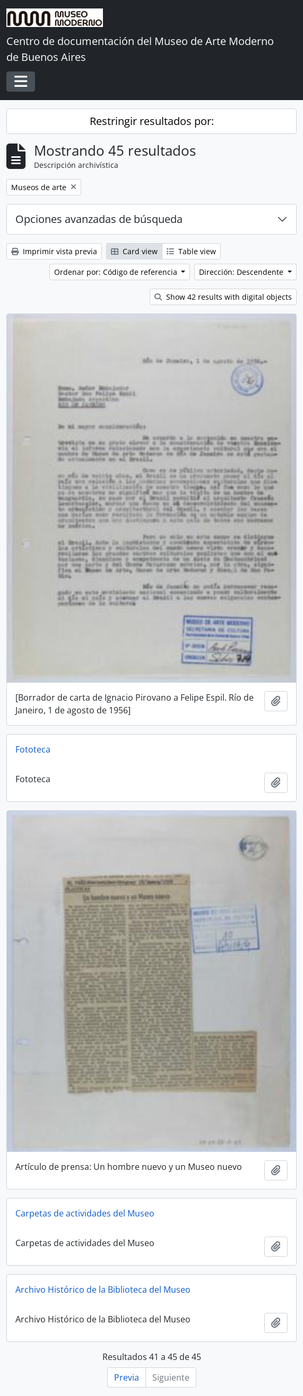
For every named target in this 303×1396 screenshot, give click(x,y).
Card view (134, 251)
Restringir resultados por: (152, 121)
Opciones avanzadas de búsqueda (99, 219)
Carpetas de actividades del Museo (84, 1213)
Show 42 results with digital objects (223, 297)
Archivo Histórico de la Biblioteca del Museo (103, 1289)
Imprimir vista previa (54, 251)
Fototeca (32, 749)
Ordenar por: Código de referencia (116, 272)
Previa (126, 1377)
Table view (191, 251)
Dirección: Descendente (242, 272)
